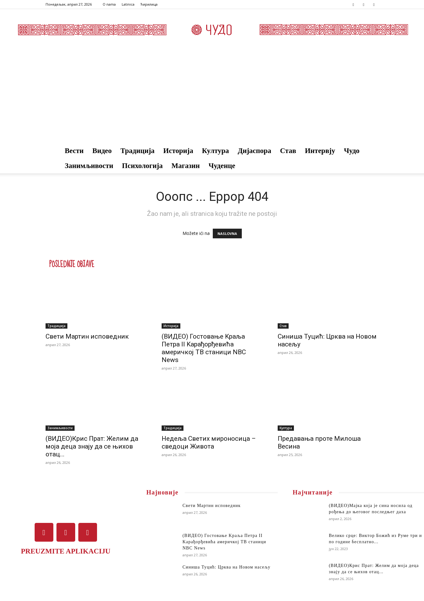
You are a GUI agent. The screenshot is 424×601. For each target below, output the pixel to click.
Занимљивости (89, 166)
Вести (74, 151)
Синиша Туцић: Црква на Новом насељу (226, 567)
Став (288, 151)
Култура (215, 151)
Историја (178, 151)
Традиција (137, 151)
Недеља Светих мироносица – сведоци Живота (209, 442)
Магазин (185, 166)
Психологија (142, 166)
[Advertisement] (212, 96)
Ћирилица (149, 4)
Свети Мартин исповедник (87, 336)
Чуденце (221, 166)
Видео (102, 151)
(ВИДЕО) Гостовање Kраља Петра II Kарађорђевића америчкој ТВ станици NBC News (204, 348)
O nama (109, 4)
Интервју (320, 151)
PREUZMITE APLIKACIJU (65, 551)
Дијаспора (254, 151)
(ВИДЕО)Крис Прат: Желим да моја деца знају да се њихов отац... (92, 446)
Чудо (351, 151)
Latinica (128, 4)
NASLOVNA (227, 233)
